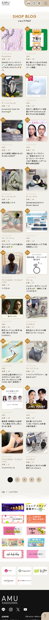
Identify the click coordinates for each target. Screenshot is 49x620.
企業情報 (5, 616)
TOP (3, 492)
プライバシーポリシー (33, 616)
